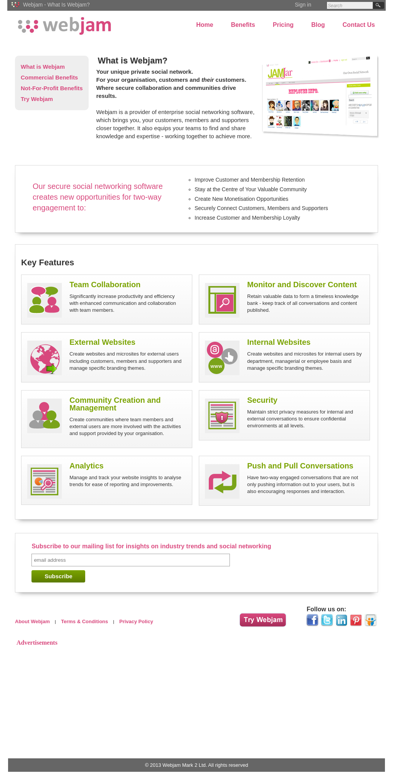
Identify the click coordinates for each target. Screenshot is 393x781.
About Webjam (32, 621)
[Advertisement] (196, 702)
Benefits (243, 25)
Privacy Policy (136, 621)
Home (204, 25)
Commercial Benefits (49, 77)
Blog (318, 25)
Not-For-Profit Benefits (52, 88)
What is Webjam (43, 66)
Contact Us (359, 25)
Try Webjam (37, 99)
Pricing (283, 25)
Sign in (303, 5)
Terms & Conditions (84, 621)
